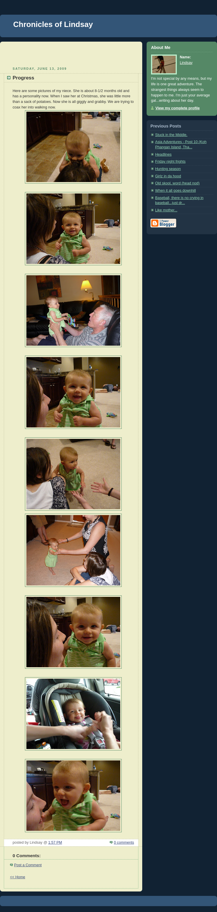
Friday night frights (170, 161)
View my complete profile (177, 108)
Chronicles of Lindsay (53, 24)
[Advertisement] (71, 53)
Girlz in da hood (168, 176)
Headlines (163, 154)
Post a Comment (28, 865)
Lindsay (186, 63)
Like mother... (166, 210)
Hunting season (168, 169)
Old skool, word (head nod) (177, 183)
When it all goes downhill (175, 190)
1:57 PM (55, 842)
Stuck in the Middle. (171, 135)
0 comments (124, 842)
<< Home (17, 877)
